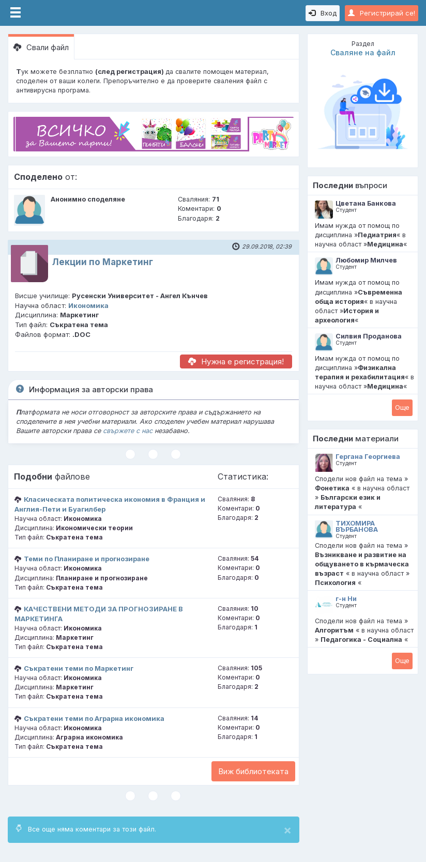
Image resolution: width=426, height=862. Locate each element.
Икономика (88, 305)
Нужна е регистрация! (236, 361)
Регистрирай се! (381, 13)
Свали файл (41, 47)
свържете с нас (128, 431)
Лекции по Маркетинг (102, 262)
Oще (402, 407)
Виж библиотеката (253, 771)
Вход (323, 13)
